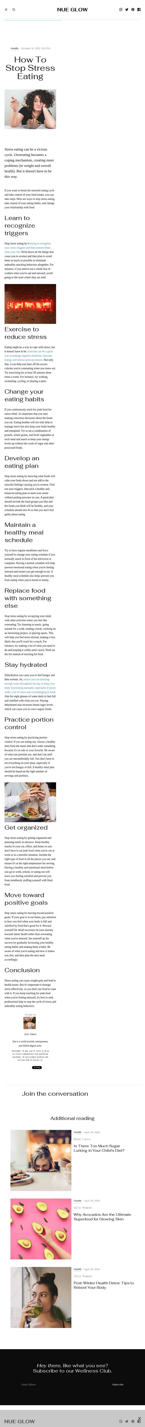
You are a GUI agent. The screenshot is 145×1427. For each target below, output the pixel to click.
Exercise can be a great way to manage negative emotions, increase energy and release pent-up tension (29, 355)
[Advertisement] (30, 36)
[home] (72, 9)
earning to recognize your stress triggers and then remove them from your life (28, 247)
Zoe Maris (30, 1034)
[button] (6, 9)
